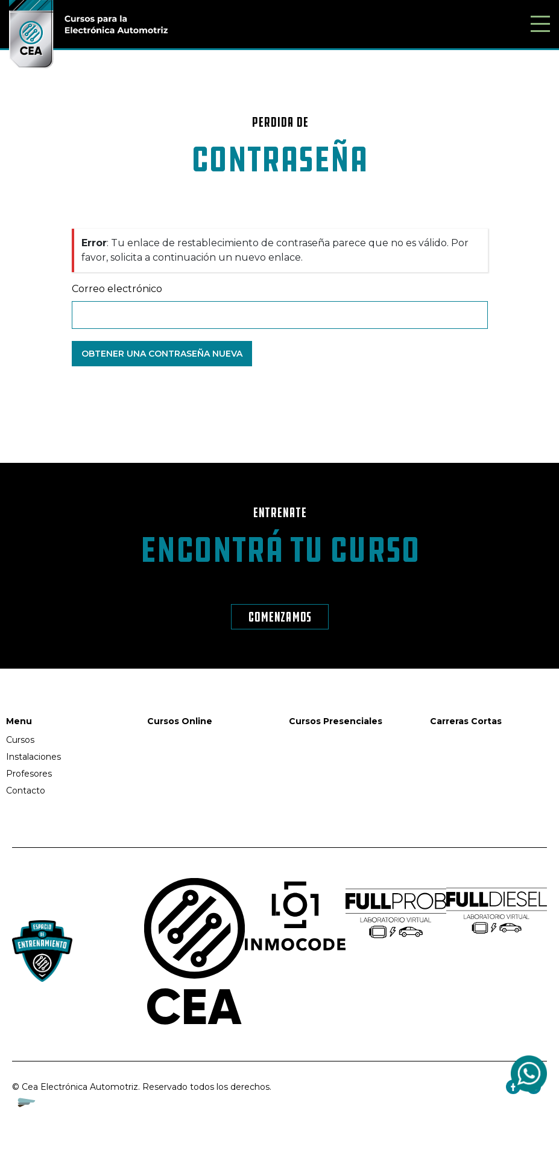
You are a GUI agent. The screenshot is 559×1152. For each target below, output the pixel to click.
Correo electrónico (117, 288)
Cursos (20, 739)
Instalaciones (33, 756)
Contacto (25, 790)
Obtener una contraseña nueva (161, 353)
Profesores (29, 773)
